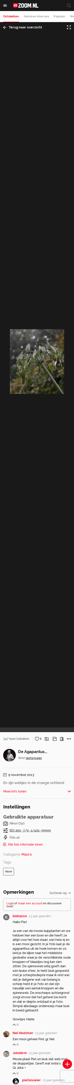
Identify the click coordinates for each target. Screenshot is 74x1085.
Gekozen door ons (36, 16)
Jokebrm (20, 1053)
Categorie (17, 854)
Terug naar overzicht (22, 27)
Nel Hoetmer (23, 1033)
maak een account (30, 903)
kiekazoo (20, 916)
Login (10, 903)
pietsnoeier (34, 758)
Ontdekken (11, 16)
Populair (59, 16)
